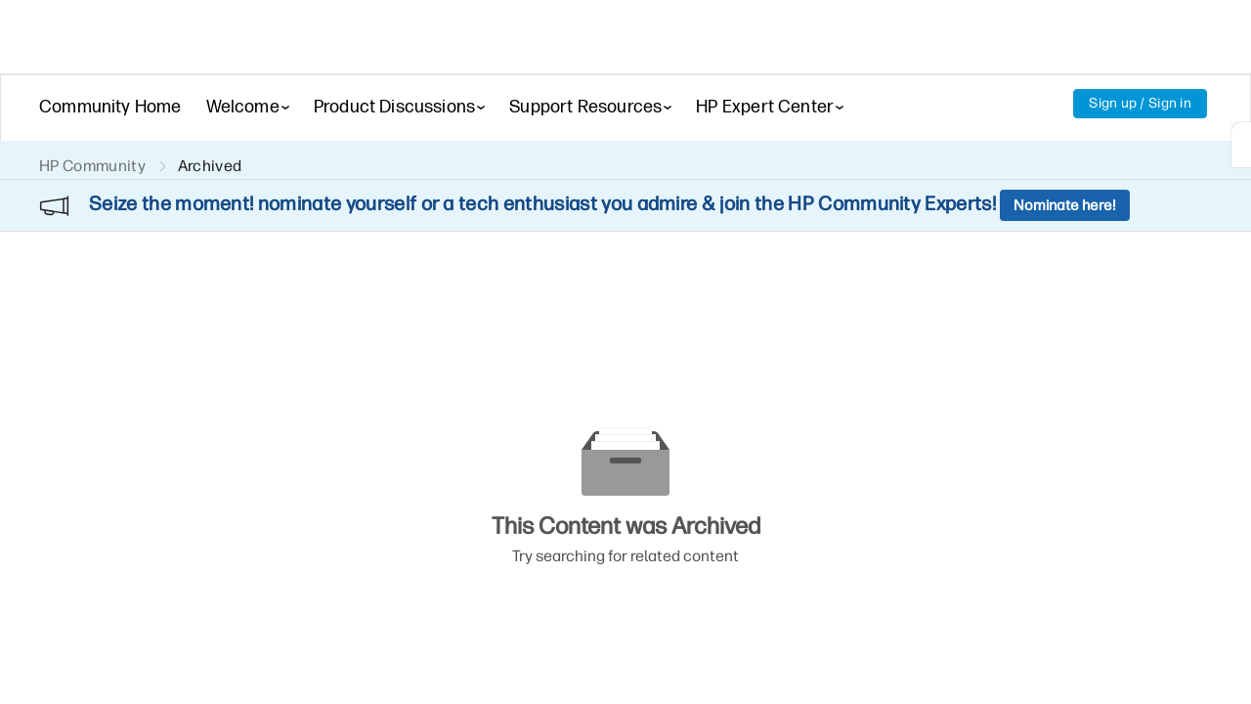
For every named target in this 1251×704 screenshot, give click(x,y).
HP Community (92, 165)
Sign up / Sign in (1140, 103)
